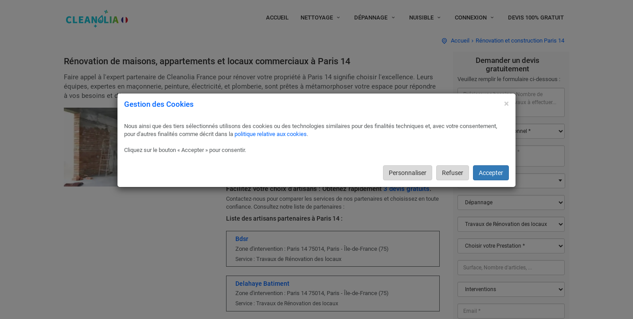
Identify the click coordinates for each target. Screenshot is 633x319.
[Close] (506, 104)
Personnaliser (407, 172)
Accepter (491, 172)
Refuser (452, 172)
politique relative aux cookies (270, 134)
